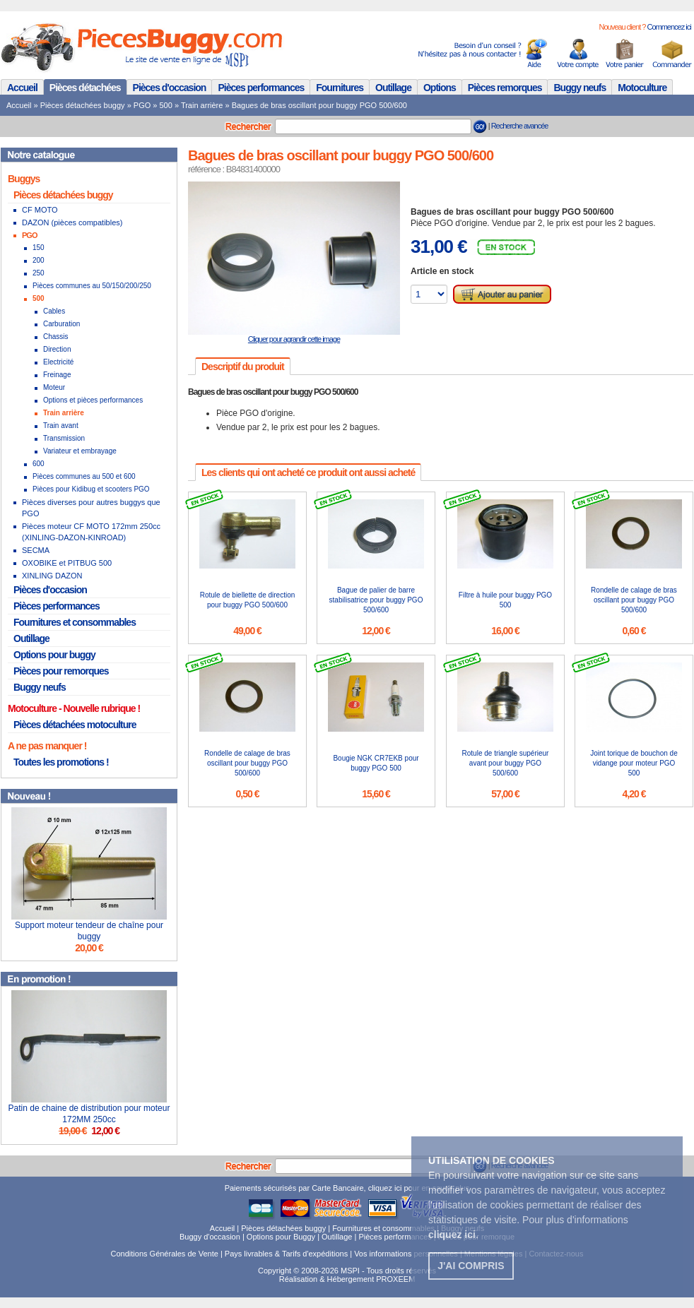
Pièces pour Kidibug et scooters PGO (91, 489)
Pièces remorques (505, 87)
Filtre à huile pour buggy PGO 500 (505, 600)
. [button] (453, 1234)
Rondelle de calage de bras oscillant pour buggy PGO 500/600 (634, 600)
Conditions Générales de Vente (164, 1253)
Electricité (58, 362)
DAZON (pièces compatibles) (72, 222)
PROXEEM (395, 1279)
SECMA (35, 550)
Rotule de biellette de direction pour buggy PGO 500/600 (247, 600)
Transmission (64, 438)
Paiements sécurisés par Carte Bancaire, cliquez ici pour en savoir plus (347, 1188)
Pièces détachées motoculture (74, 724)
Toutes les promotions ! (61, 762)
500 (166, 105)
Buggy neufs (579, 87)
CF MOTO (40, 210)
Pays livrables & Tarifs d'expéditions (286, 1253)
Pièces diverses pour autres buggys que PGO (91, 508)
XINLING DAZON (52, 575)
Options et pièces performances (93, 400)
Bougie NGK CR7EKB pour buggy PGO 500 (375, 763)
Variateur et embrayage (80, 451)
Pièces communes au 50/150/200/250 (92, 286)
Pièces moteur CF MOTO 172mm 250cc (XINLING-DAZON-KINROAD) (91, 532)
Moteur (54, 387)
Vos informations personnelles (406, 1253)
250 (39, 273)
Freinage (57, 375)
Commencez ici (668, 27)
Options (439, 87)
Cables (54, 311)
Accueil (22, 87)
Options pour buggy (54, 654)
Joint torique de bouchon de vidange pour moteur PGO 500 (633, 763)
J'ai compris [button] (470, 1265)
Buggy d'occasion (210, 1236)
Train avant (60, 425)
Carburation (61, 324)
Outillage (393, 87)
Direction (57, 349)
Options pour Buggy (281, 1236)
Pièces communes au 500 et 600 (84, 476)
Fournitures (339, 87)
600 (39, 464)
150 (39, 247)
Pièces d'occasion (169, 87)
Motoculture (642, 87)
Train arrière (202, 105)
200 (39, 260)
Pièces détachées (85, 87)
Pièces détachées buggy (82, 105)
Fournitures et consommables (74, 622)
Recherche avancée (519, 125)
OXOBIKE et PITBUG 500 (67, 563)
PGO (142, 105)
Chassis (56, 336)
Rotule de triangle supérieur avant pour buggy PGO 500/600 (505, 763)
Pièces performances (261, 87)
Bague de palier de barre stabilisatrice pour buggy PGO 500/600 (376, 600)
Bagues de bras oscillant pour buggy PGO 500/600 (319, 105)
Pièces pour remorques (61, 671)
